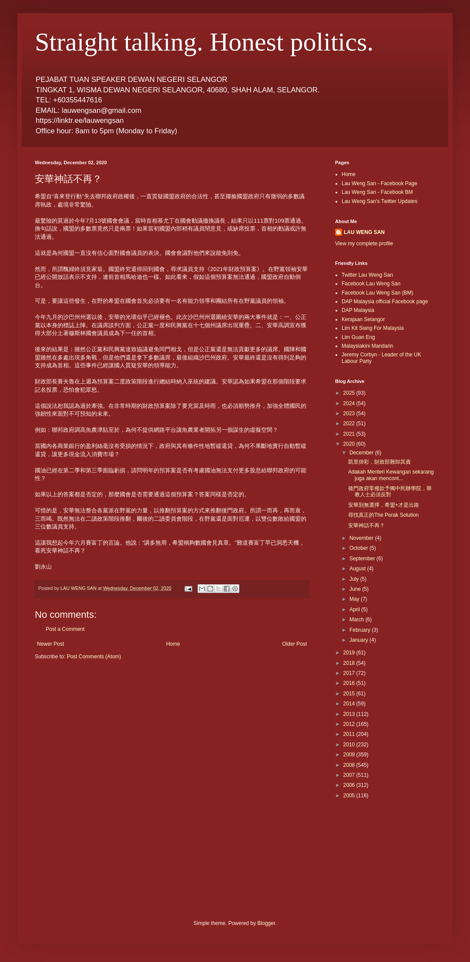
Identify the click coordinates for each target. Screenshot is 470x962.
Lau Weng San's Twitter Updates (379, 201)
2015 (349, 694)
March (357, 619)
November (362, 538)
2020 (349, 444)
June (355, 589)
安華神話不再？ (366, 525)
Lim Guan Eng (358, 337)
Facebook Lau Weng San (371, 284)
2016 (349, 683)
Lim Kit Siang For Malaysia (373, 328)
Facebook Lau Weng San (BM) (377, 293)
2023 (349, 413)
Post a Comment (65, 629)
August (358, 569)
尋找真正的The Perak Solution (383, 515)
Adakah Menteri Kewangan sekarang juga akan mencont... (391, 475)
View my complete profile (364, 243)
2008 (349, 765)
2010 (349, 745)
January (359, 640)
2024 (349, 403)
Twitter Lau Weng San (367, 275)
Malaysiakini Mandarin (367, 346)
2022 (349, 423)
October (359, 548)
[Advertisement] (374, 845)
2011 (349, 734)
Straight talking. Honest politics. (204, 41)
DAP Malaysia (358, 310)
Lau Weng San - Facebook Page (379, 183)
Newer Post (50, 644)
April (355, 609)
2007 (349, 775)
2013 (349, 714)
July (354, 579)
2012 (349, 724)
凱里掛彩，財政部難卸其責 (379, 462)
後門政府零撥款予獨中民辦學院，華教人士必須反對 (390, 491)
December (362, 453)
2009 (349, 755)
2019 (349, 653)
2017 (349, 673)
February (360, 630)
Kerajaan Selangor (363, 319)
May (355, 599)
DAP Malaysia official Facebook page (385, 301)
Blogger (266, 923)
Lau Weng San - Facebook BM (377, 192)
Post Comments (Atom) (94, 657)
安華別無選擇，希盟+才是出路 (383, 505)
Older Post (294, 644)
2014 (349, 704)
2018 (349, 663)
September (362, 559)
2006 (349, 785)
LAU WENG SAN (364, 232)
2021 (349, 434)
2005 (349, 796)
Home (173, 644)
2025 (349, 393)
